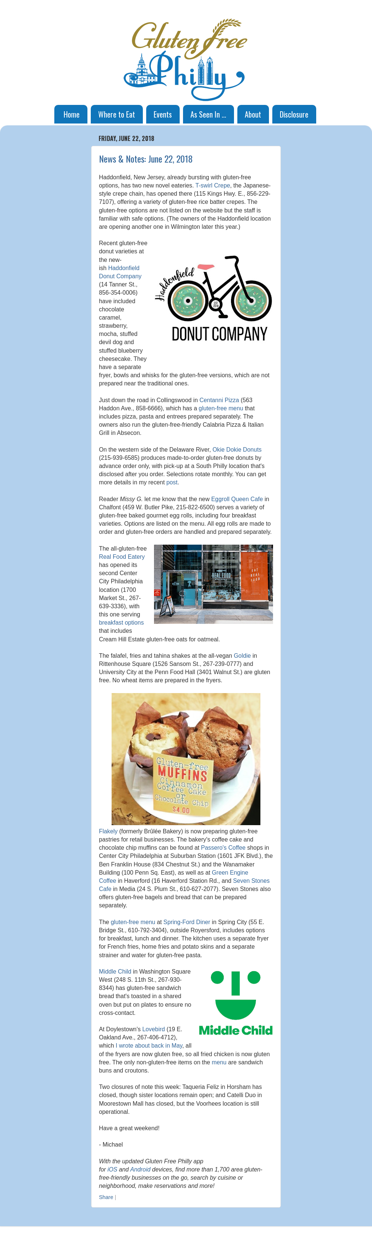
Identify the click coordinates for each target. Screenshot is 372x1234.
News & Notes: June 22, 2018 (146, 158)
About (253, 114)
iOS (112, 1169)
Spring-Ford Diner (186, 922)
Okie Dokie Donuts (237, 449)
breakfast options (121, 622)
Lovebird (153, 1029)
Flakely (108, 831)
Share (106, 1197)
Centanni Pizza (219, 400)
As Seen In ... (208, 114)
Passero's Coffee (223, 847)
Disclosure (294, 114)
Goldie (242, 656)
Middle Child (115, 971)
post (171, 482)
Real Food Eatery (122, 557)
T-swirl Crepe (212, 185)
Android (140, 1169)
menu (219, 1062)
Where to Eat (116, 114)
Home (72, 114)
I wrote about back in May (149, 1045)
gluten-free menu (221, 408)
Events (163, 114)
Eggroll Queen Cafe (237, 499)
